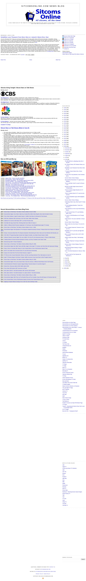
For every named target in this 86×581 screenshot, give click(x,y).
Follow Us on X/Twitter (68, 39)
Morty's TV (64, 357)
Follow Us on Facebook (69, 37)
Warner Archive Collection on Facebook (70, 386)
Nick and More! (65, 381)
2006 (65, 146)
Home (30, 59)
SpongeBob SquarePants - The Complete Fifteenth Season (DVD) (19, 180)
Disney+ (64, 473)
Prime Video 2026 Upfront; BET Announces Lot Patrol (15, 268)
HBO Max (64, 478)
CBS (63, 470)
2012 (65, 134)
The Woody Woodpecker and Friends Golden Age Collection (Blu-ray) (20, 185)
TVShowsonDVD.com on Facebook (69, 330)
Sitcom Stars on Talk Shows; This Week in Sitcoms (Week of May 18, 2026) (20, 259)
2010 (65, 138)
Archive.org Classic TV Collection (69, 468)
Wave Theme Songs (66, 397)
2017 (65, 125)
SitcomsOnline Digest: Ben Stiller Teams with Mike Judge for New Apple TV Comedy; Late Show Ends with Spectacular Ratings (31, 246)
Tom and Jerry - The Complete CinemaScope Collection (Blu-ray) (19, 188)
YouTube (64, 503)
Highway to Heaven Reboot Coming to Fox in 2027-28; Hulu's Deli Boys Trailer (20, 281)
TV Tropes (64, 404)
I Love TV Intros (65, 399)
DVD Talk (64, 394)
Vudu (63, 500)
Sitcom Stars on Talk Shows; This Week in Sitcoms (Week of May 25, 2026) (20, 244)
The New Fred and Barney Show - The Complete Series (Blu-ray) (19, 187)
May (66, 258)
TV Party (64, 375)
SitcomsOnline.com (45, 569)
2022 (65, 115)
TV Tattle (64, 365)
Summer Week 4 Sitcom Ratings (72, 177)
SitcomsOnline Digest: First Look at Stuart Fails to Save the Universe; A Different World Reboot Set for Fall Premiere (28, 261)
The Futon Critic (65, 344)
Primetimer (64, 350)
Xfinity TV (64, 501)
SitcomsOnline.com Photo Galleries (69, 325)
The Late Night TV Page (67, 387)
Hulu (63, 480)
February (67, 263)
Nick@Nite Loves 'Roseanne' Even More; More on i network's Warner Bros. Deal (24, 37)
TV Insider (64, 342)
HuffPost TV (65, 360)
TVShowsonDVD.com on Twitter (69, 332)
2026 (65, 107)
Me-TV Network (65, 389)
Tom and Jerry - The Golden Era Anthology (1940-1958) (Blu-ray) (19, 182)
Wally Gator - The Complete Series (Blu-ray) (14, 184)
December (67, 147)
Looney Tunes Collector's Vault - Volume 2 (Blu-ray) (16, 189)
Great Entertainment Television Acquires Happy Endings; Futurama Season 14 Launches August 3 (25, 263)
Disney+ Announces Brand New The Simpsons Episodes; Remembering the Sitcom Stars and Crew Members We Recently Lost (31, 232)
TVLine (63, 340)
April (66, 260)
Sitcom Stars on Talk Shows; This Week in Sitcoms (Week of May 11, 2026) (20, 275)
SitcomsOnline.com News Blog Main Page (45, 571)
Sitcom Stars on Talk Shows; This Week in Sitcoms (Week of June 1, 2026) (20, 227)
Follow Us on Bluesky (68, 40)
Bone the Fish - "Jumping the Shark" (70, 411)
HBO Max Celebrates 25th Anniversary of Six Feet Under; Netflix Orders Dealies (21, 218)
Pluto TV (64, 488)
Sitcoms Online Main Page (68, 36)
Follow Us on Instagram (69, 44)
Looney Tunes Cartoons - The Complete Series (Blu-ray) (17, 193)
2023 (65, 113)
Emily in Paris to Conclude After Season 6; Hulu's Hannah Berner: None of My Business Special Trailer (26, 248)
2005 (65, 268)
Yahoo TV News (65, 335)
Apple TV (64, 466)
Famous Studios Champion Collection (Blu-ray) (15, 191)
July (66, 157)
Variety (63, 349)
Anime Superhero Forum (67, 377)
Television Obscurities (67, 362)
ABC (63, 465)
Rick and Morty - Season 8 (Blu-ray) (13, 179)
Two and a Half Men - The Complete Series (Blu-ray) (16, 181)
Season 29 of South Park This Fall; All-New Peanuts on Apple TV (18, 252)
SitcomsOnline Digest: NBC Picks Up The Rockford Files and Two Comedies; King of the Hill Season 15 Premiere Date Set (30, 277)
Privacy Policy (39, 573)
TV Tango (64, 364)
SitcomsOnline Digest (67, 52)
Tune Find (64, 392)
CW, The (64, 471)
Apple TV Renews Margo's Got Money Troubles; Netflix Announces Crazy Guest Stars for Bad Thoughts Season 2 (28, 257)
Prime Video (65, 490)
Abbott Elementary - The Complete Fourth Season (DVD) (17, 190)
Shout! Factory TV (66, 493)
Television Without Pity (67, 374)
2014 (65, 130)
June (66, 159)
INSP (63, 396)
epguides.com (65, 355)
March (66, 262)
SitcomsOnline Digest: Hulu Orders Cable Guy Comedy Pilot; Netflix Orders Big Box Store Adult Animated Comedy (28, 214)
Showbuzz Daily (65, 337)
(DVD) (23, 178)
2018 (65, 123)
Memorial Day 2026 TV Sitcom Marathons (13, 241)
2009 (65, 140)
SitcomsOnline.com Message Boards (70, 324)
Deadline (64, 347)
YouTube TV (65, 505)
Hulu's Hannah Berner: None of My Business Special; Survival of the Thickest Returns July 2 (23, 279)
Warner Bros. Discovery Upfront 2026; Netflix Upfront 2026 (16, 266)
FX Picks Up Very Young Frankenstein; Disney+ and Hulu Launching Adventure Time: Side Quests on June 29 (27, 255)
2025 (65, 109)
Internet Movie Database (67, 352)
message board (50, 51)
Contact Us (65, 48)
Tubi (63, 496)
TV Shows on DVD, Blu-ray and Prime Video (36, 198)
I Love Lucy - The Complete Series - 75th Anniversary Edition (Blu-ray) (20, 195)
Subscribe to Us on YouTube (70, 45)
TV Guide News (65, 339)
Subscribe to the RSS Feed (70, 47)
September (67, 153)
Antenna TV (64, 391)
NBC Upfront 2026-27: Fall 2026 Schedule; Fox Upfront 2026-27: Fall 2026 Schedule (22, 272)
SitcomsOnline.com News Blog (43, 6)
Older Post (58, 59)
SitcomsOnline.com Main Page (69, 322)
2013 (65, 132)
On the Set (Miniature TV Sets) (69, 379)
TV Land (64, 498)
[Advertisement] (43, 30)
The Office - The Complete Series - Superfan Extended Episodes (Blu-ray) (21, 194)
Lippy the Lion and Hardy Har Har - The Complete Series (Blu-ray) (19, 183)
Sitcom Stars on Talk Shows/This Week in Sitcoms (73, 54)
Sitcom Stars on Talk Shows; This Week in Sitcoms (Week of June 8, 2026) (20, 211)
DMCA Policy (47, 573)
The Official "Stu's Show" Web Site (69, 382)
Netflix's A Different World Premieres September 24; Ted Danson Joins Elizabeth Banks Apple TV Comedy (26, 225)
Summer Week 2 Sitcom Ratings (72, 222)
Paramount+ (65, 485)
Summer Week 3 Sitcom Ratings (72, 200)
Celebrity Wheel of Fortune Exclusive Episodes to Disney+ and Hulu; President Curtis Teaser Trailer (25, 239)
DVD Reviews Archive (50, 198)
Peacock (64, 486)
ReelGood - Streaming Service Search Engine (72, 491)
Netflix (63, 483)
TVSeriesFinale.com (66, 345)
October (67, 151)
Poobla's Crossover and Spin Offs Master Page (72, 402)
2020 (65, 119)
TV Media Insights (66, 384)
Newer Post (3, 59)
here (36, 42)
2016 (65, 127)
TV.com (64, 354)
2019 (65, 121)
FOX (63, 475)
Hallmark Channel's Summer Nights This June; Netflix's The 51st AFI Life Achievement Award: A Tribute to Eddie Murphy (29, 237)
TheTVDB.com (65, 401)
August (66, 155)
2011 (65, 136)
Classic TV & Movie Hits (67, 359)
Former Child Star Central (67, 372)
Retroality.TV (65, 370)
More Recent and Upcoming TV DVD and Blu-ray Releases (13, 198)
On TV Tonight (65, 409)
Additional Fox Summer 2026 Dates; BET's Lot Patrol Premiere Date (18, 220)
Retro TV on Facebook (67, 369)
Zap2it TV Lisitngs (66, 334)
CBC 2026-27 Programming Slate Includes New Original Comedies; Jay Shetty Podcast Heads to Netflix (26, 235)
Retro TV (64, 367)
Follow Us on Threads (68, 42)
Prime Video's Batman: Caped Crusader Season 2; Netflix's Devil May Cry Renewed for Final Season (25, 216)
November (67, 149)
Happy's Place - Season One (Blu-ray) (13, 178)
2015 (65, 128)
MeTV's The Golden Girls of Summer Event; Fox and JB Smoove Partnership (20, 250)
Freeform (64, 476)
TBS (63, 495)
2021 (65, 117)
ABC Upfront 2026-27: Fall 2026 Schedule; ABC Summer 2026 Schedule (19, 270)
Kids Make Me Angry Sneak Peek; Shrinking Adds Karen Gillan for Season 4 (20, 222)
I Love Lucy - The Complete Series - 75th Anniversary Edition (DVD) (19, 192)
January (67, 265)
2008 (65, 142)
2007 (65, 144)
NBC (63, 481)
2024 (65, 111)
